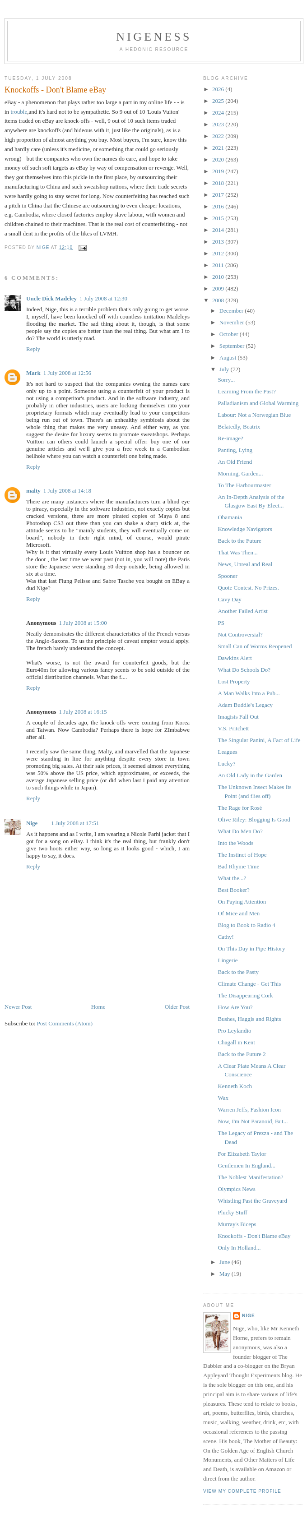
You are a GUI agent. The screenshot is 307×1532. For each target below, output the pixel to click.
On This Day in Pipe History (251, 948)
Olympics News (236, 1189)
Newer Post (18, 1006)
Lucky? (226, 763)
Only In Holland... (239, 1247)
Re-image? (230, 438)
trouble (18, 111)
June (225, 1262)
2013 (218, 241)
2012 (218, 253)
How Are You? (235, 1007)
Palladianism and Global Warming (258, 403)
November (232, 322)
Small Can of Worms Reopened (255, 646)
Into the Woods (235, 843)
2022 (218, 136)
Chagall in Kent (236, 1042)
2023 (218, 124)
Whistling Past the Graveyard (252, 1200)
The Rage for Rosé (240, 807)
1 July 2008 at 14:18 (67, 490)
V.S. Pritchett (233, 728)
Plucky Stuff (232, 1212)
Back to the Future (239, 540)
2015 (218, 218)
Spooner (227, 575)
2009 (218, 288)
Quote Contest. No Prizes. (248, 587)
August (228, 357)
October (229, 334)
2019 (218, 171)
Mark (33, 372)
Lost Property (234, 681)
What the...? (232, 878)
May (225, 1273)
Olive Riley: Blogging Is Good (254, 819)
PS (221, 622)
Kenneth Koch (234, 1086)
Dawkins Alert (234, 658)
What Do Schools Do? (244, 669)
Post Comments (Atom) (65, 1023)
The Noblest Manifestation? (250, 1177)
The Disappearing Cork (245, 995)
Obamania (230, 517)
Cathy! (225, 936)
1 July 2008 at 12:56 (67, 372)
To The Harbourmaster (244, 485)
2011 (218, 265)
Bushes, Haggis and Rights (249, 1018)
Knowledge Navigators (245, 529)
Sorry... (226, 379)
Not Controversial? (240, 634)
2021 (218, 147)
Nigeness (153, 36)
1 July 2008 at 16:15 (83, 711)
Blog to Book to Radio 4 (246, 925)
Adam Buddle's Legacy (245, 704)
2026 (218, 89)
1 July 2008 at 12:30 (103, 298)
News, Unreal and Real (245, 564)
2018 (218, 183)
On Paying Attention (242, 901)
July (225, 369)
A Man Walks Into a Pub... (248, 693)
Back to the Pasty (238, 972)
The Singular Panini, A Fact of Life (259, 740)
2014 (218, 229)
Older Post (177, 1006)
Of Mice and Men (239, 913)
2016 (218, 206)
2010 (218, 276)
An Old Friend (235, 461)
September (232, 345)
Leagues (227, 751)
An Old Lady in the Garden (250, 775)
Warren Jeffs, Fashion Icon (249, 1109)
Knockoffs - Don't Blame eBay (254, 1235)
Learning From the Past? (246, 391)
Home (98, 1006)
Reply (33, 349)
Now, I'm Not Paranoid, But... (253, 1121)
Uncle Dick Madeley (51, 298)
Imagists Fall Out (238, 716)
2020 (218, 159)
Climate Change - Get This (249, 983)
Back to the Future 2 (241, 1054)
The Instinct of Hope (242, 854)
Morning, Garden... (240, 473)
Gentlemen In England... (246, 1165)
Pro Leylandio (234, 1030)
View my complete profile (242, 1491)
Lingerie (227, 960)
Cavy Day (229, 599)
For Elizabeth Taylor (242, 1153)
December (232, 310)
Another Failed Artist (243, 611)
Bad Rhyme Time (238, 866)
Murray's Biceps (237, 1224)
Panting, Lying (235, 450)
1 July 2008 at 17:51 (75, 823)
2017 (218, 194)
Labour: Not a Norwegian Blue (254, 414)
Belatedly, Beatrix (239, 426)
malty (33, 490)
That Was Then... (237, 552)
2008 (218, 300)
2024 (218, 112)
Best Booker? (233, 889)
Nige (31, 823)
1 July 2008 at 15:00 (83, 622)
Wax (223, 1097)
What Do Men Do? (240, 831)
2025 (218, 100)
